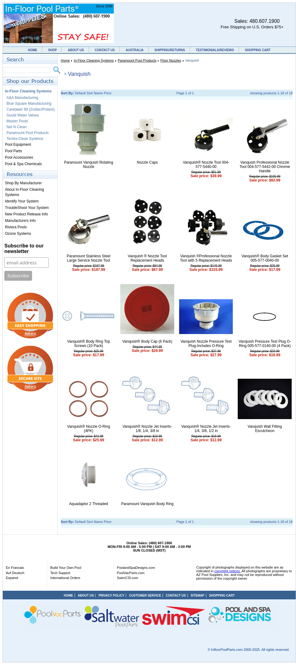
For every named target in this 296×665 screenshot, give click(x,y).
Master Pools (17, 121)
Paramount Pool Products (137, 60)
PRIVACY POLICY (112, 595)
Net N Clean (16, 127)
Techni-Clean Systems (24, 139)
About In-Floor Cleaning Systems (24, 192)
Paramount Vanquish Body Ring (147, 504)
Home (65, 60)
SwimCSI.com (127, 578)
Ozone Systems (18, 233)
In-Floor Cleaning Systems (94, 60)
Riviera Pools (16, 227)
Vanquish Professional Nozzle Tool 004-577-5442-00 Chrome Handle (265, 166)
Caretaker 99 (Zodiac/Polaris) (30, 109)
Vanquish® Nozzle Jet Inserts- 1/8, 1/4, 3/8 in (147, 428)
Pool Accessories (19, 157)
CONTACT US (105, 50)
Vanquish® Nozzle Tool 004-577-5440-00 (206, 164)
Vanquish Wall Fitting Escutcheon (265, 428)
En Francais (15, 567)
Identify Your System (22, 201)
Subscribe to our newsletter (23, 248)
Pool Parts (13, 151)
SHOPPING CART (257, 50)
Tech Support (60, 573)
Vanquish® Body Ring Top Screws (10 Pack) (88, 343)
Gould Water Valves (22, 115)
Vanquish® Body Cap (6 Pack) (147, 341)
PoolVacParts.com (131, 573)
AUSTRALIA (135, 50)
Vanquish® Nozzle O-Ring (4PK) (88, 428)
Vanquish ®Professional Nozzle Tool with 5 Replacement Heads (206, 258)
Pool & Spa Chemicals (23, 164)
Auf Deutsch (15, 573)
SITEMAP (197, 595)
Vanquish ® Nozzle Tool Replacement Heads (147, 258)
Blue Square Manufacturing (28, 103)
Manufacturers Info (20, 220)
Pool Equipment (18, 144)
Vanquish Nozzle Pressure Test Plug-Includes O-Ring (206, 343)
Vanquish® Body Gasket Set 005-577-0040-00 (264, 258)
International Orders (65, 578)
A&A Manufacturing (22, 98)
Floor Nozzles (170, 60)
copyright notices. (227, 571)
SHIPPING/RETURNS (169, 50)
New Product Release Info (26, 214)
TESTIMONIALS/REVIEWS (215, 50)
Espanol (12, 578)
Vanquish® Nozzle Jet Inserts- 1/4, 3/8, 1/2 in (206, 428)
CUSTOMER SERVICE (145, 595)
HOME (32, 50)
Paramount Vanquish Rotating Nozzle (88, 164)
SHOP (52, 50)
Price (107, 93)
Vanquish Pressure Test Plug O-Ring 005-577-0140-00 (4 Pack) (265, 343)
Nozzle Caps (147, 162)
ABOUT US (76, 50)
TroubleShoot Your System (27, 208)
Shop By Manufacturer (23, 183)
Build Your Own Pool (65, 567)
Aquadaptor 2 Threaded (88, 504)
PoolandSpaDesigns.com (136, 567)
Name (98, 93)
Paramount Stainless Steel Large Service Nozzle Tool (88, 258)
